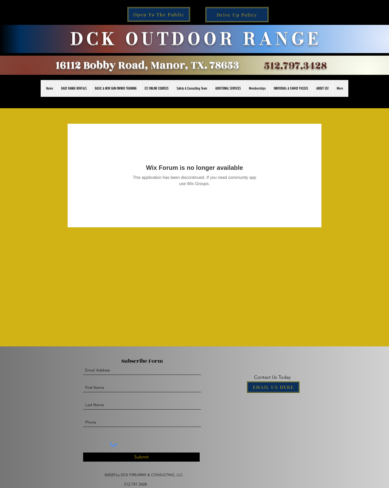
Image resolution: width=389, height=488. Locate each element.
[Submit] (141, 457)
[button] (74, 88)
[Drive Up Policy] (237, 14)
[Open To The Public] (158, 14)
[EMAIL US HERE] (273, 387)
